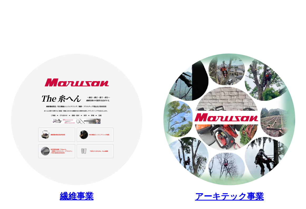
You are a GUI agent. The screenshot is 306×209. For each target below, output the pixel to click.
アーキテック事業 (229, 196)
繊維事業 (77, 196)
